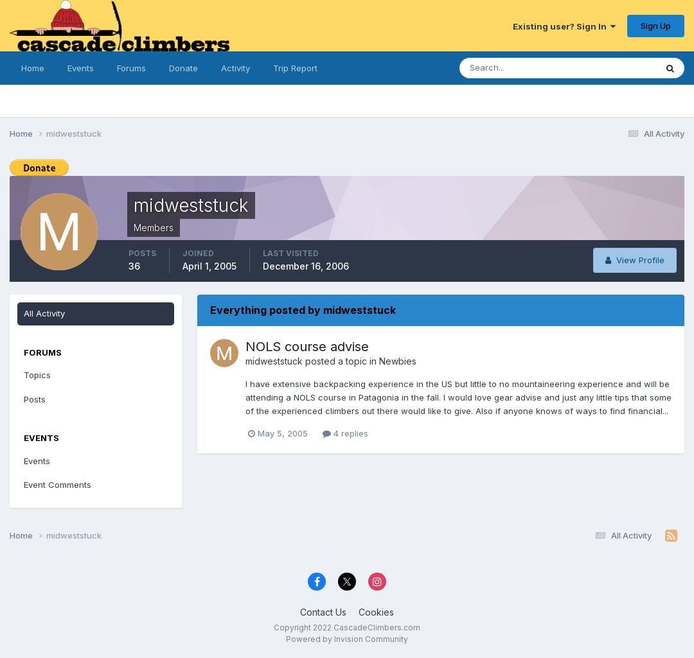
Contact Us (323, 612)
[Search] (522, 68)
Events (80, 68)
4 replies (345, 433)
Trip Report (295, 68)
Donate (183, 68)
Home (32, 68)
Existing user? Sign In (564, 26)
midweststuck (274, 361)
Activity (235, 68)
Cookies (376, 612)
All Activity (44, 313)
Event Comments (57, 485)
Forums (131, 68)
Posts (35, 399)
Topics (37, 375)
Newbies (397, 361)
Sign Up (656, 26)
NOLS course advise (307, 346)
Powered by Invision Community (347, 639)
